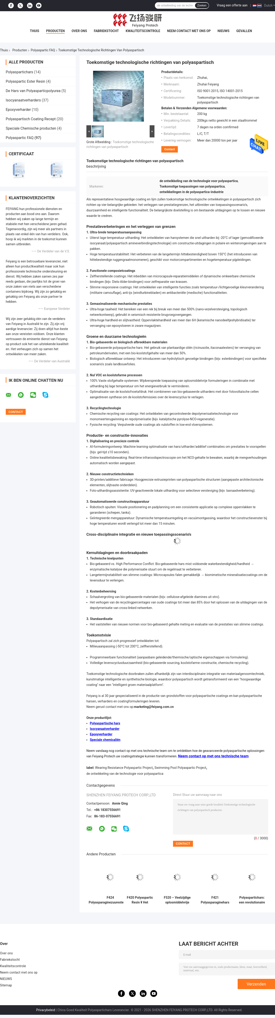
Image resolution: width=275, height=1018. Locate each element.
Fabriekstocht (106, 31)
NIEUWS (223, 31)
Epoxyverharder (18, 109)
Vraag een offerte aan (232, 5)
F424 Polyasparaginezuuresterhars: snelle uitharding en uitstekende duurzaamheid (110, 900)
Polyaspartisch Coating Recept (31, 119)
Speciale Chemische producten (31, 128)
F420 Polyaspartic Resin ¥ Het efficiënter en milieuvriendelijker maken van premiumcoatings (139, 900)
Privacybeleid (45, 1010)
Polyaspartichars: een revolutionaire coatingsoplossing (252, 900)
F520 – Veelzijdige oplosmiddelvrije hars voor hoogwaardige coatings (177, 900)
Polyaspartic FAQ (43, 50)
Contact (169, 149)
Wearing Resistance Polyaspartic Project (124, 768)
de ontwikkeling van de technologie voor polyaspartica (124, 773)
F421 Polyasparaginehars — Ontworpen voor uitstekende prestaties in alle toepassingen (215, 900)
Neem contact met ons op (189, 31)
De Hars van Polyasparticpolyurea (33, 91)
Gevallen (244, 31)
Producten (55, 31)
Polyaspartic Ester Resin (25, 81)
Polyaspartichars (19, 72)
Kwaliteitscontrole (143, 31)
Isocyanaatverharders (23, 100)
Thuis (34, 31)
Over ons (79, 31)
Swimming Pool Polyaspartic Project (180, 768)
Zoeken (201, 5)
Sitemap (6, 985)
